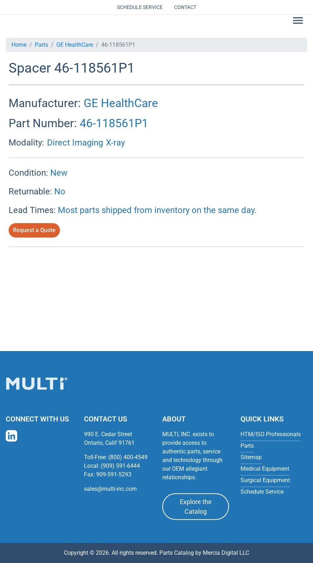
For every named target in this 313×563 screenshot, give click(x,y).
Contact (185, 7)
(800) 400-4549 (128, 457)
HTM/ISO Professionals (270, 434)
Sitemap (251, 457)
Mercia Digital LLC (226, 552)
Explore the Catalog (196, 506)
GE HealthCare (74, 44)
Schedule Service (140, 7)
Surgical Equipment (265, 480)
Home (19, 44)
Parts (41, 44)
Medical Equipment (264, 468)
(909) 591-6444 (120, 465)
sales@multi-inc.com (110, 488)
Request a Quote (34, 230)
